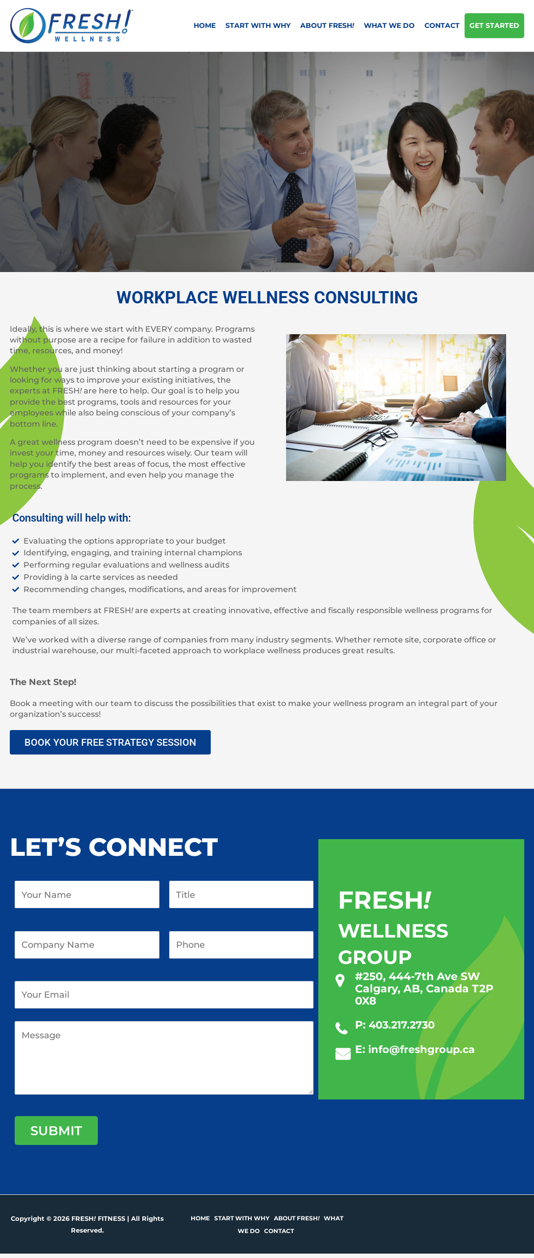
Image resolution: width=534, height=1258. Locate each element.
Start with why (257, 25)
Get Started (494, 25)
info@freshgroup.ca (424, 1049)
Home (205, 25)
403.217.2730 (404, 1024)
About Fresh (327, 25)
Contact (442, 25)
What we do (389, 25)
